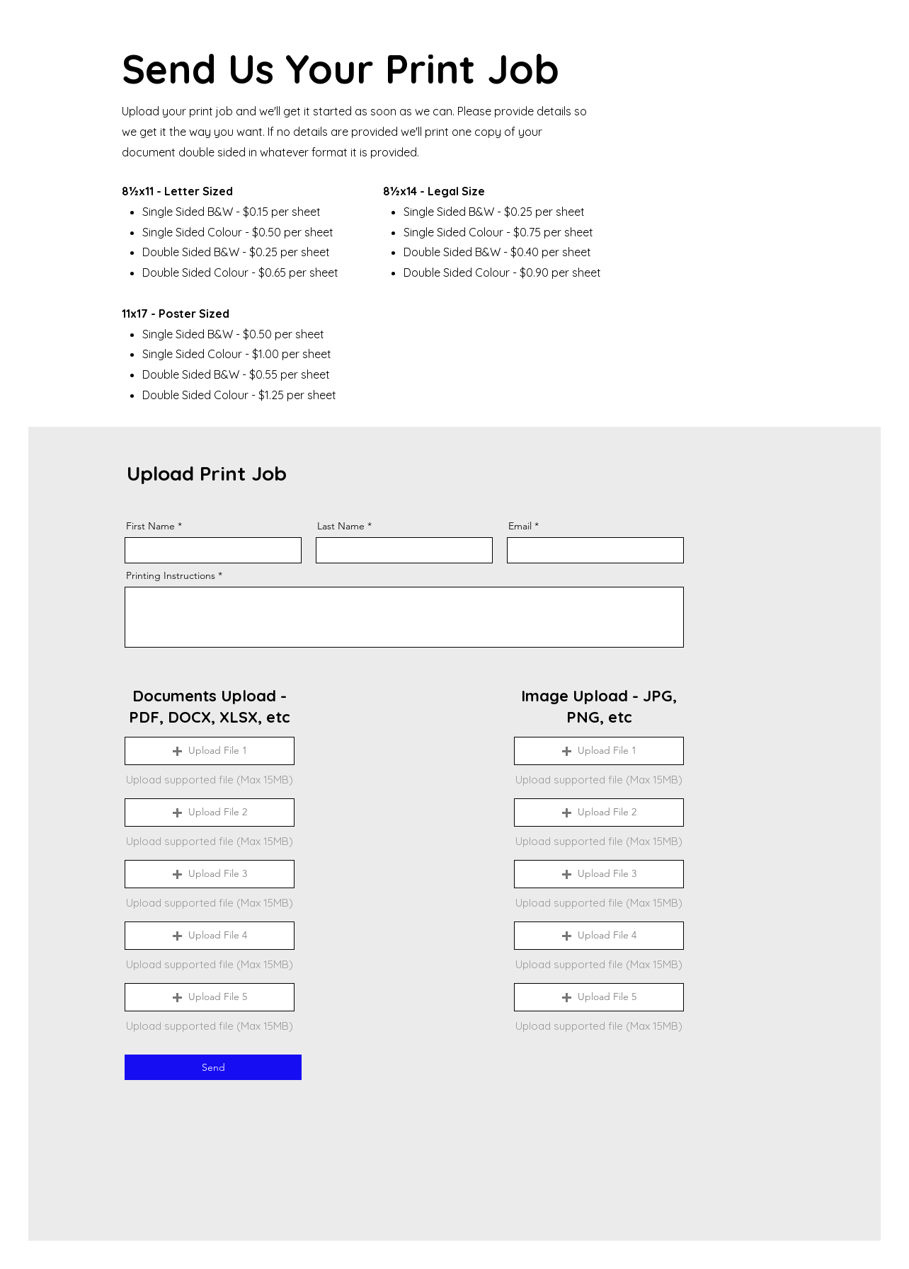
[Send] (213, 1067)
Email (520, 526)
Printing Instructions (170, 575)
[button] (210, 751)
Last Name (341, 526)
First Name (150, 526)
